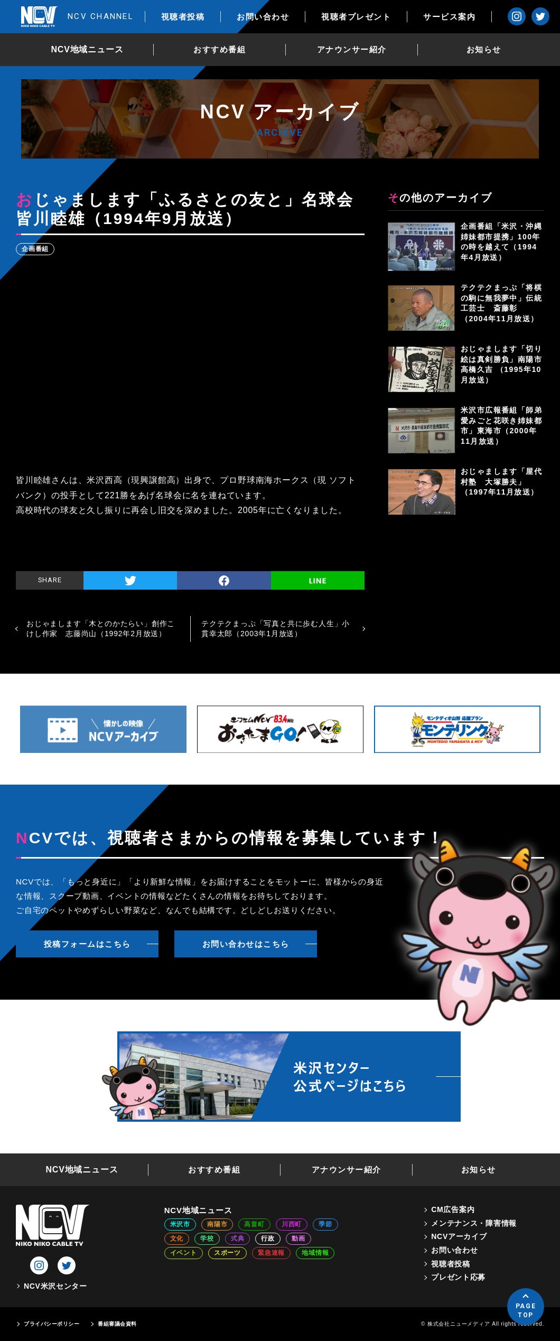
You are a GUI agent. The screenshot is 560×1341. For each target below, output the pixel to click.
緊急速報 (271, 1252)
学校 (207, 1238)
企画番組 (35, 249)
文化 (177, 1238)
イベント (183, 1252)
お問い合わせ (263, 16)
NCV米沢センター (55, 1286)
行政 (268, 1238)
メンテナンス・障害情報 (474, 1223)
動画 (298, 1238)
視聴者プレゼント (356, 16)
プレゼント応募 (458, 1277)
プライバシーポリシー (51, 1324)
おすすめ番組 (219, 49)
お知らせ (483, 49)
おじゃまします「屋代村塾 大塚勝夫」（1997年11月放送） (501, 481)
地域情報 (315, 1252)
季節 (325, 1224)
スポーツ (227, 1252)
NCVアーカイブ (459, 1236)
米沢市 (180, 1224)
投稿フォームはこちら (87, 943)
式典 (238, 1238)
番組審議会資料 (117, 1324)
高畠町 (254, 1224)
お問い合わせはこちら (246, 943)
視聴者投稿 (183, 16)
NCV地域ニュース (87, 49)
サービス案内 (449, 16)
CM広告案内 (452, 1209)
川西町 (292, 1224)
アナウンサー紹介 (352, 49)
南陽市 (217, 1224)
